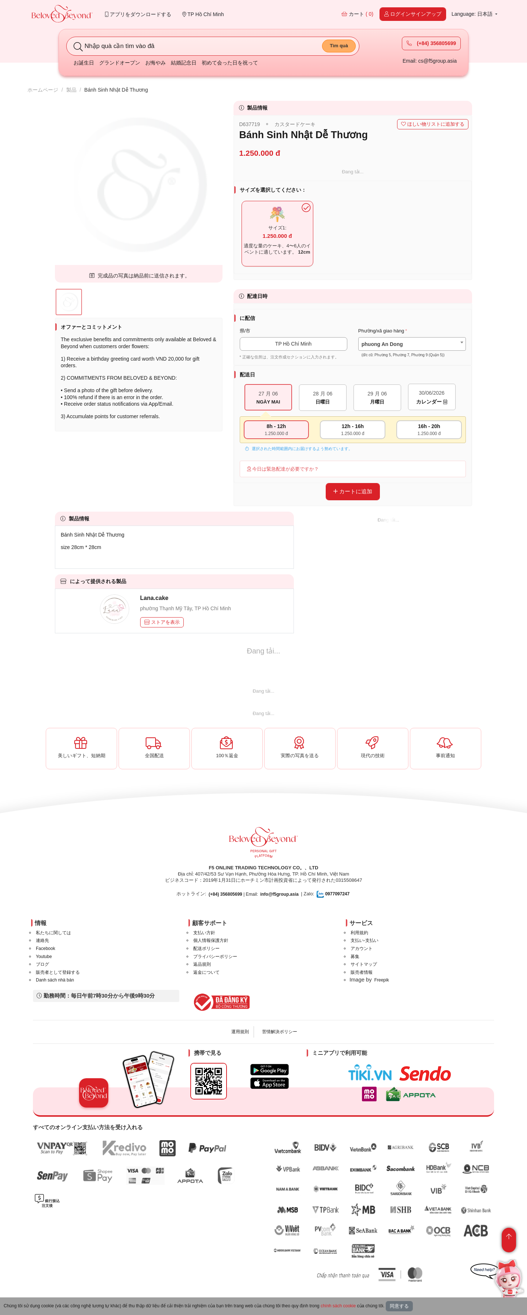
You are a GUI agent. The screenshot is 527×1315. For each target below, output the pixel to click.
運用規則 (240, 1031)
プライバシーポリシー (215, 956)
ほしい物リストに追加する (432, 124)
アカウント (362, 948)
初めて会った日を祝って (230, 63)
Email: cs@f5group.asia (430, 61)
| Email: (233, 894)
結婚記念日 (184, 63)
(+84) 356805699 (431, 43)
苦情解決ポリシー (279, 1031)
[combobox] (412, 344)
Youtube (44, 956)
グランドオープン (119, 63)
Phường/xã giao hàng (381, 331)
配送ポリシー (206, 948)
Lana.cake (154, 598)
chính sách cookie (338, 1305)
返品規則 (202, 964)
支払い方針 (204, 932)
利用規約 (359, 932)
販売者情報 (362, 972)
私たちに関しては (53, 932)
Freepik (381, 980)
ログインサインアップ (412, 14)
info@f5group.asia (279, 894)
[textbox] (412, 349)
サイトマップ (364, 964)
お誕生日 (84, 63)
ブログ (42, 964)
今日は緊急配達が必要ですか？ (283, 469)
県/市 (245, 331)
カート (357, 14)
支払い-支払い (364, 940)
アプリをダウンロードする (138, 14)
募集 (355, 956)
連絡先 (42, 940)
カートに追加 (352, 491)
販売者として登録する (58, 972)
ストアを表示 (162, 622)
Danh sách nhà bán (55, 980)
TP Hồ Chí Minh (203, 14)
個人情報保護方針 (210, 940)
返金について (206, 972)
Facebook (45, 948)
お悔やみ (155, 63)
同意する (399, 1306)
